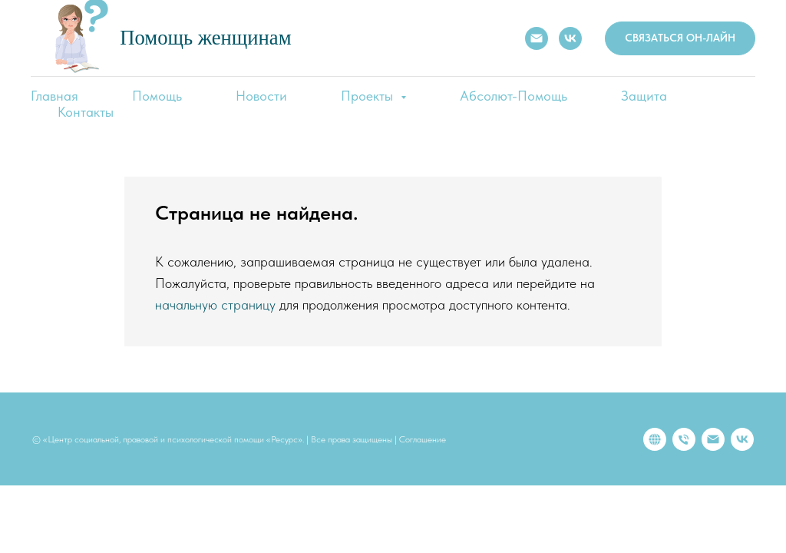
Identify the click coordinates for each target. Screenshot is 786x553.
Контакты (86, 112)
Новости (261, 96)
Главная (54, 96)
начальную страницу (215, 304)
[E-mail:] (536, 38)
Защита (644, 96)
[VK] (570, 38)
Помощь (157, 96)
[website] (654, 439)
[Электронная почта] (713, 439)
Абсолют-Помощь (513, 96)
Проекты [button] (369, 96)
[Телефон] (683, 439)
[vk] (742, 439)
